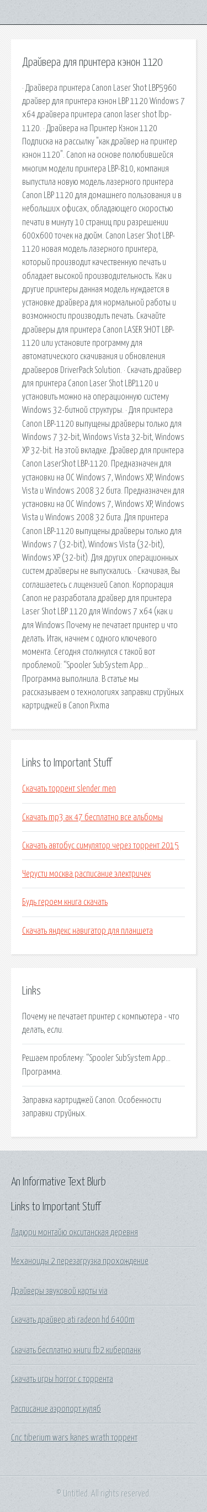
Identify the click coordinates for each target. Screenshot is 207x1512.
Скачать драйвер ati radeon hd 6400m (73, 1320)
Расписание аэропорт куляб (56, 1409)
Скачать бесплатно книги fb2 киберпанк (76, 1350)
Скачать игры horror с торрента (62, 1379)
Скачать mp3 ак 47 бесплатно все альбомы (92, 817)
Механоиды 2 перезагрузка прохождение (79, 1261)
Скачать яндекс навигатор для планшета (87, 930)
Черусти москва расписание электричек (86, 873)
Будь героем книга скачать (65, 902)
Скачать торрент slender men (69, 788)
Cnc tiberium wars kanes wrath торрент (74, 1437)
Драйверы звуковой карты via (59, 1291)
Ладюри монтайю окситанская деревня (74, 1232)
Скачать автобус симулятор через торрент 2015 (100, 845)
